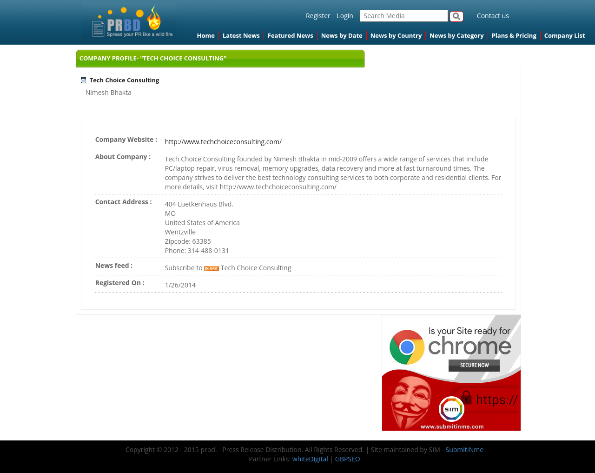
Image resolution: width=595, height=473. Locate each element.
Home (206, 35)
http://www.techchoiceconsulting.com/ (223, 141)
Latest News (241, 35)
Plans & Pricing (514, 35)
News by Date (342, 35)
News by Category (456, 35)
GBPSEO (347, 458)
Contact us (493, 15)
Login (345, 15)
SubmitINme (465, 449)
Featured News (290, 35)
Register (318, 15)
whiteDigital (310, 458)
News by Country (396, 35)
